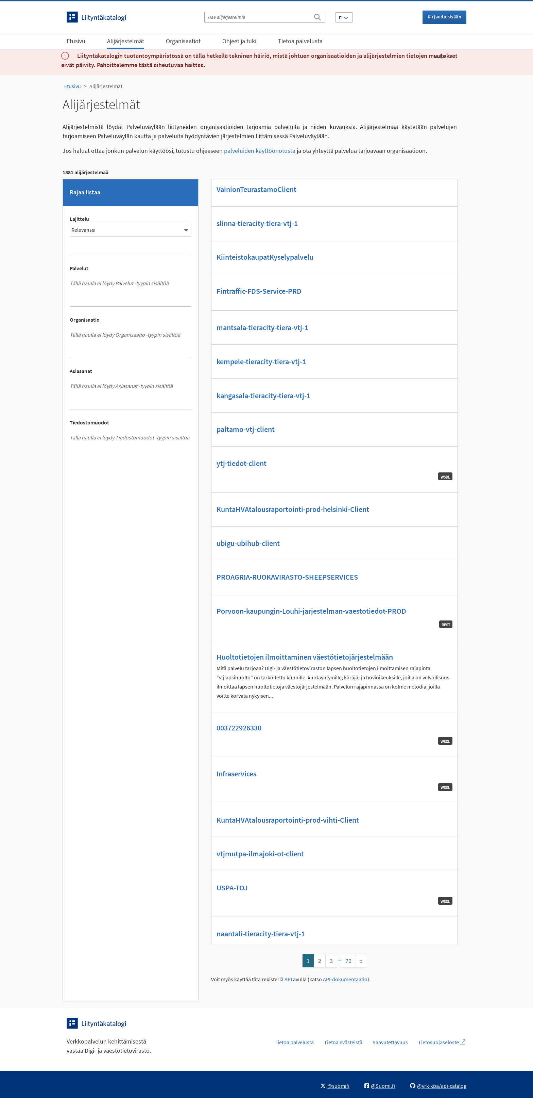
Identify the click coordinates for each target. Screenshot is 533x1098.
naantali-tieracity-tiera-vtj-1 (261, 933)
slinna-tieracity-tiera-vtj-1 (257, 223)
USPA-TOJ (232, 887)
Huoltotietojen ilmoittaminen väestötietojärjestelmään (305, 657)
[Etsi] (317, 16)
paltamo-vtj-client (246, 429)
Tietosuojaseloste (441, 1042)
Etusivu (76, 41)
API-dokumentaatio (345, 979)
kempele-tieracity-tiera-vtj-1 (261, 361)
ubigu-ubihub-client (248, 543)
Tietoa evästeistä (343, 1042)
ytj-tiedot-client (241, 463)
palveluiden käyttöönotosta (259, 151)
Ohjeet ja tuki (239, 41)
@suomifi (334, 1085)
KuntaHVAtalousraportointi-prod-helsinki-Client (293, 509)
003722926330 (239, 727)
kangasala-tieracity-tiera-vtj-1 (263, 395)
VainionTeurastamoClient (256, 189)
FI (343, 18)
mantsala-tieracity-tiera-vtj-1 (262, 327)
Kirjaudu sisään (444, 17)
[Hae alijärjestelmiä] (264, 17)
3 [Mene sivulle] (331, 961)
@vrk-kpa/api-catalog (438, 1085)
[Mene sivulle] (361, 961)
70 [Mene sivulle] (348, 961)
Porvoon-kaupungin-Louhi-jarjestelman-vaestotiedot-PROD (311, 611)
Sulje (443, 56)
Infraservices (236, 773)
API (288, 979)
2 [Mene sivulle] (319, 961)
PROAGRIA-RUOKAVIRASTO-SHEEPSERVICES (287, 577)
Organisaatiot (183, 41)
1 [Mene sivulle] (308, 961)
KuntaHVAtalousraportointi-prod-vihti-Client (288, 820)
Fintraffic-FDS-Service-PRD (259, 291)
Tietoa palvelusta (300, 41)
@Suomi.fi (379, 1085)
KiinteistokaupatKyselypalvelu (265, 257)
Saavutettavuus (390, 1042)
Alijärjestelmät (125, 41)
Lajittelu (79, 218)
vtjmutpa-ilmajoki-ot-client (260, 853)
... (339, 958)
